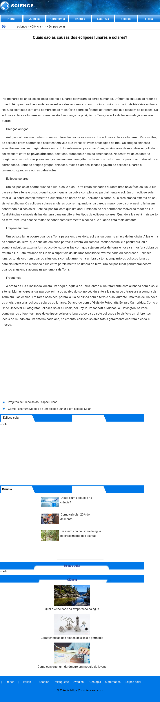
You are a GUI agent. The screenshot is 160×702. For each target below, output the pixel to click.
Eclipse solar (57, 26)
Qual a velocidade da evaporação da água (72, 598)
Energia (80, 19)
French (10, 682)
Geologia (95, 682)
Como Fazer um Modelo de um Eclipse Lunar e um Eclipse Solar (49, 409)
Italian (27, 682)
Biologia (126, 19)
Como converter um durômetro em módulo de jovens (72, 655)
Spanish (44, 682)
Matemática (112, 682)
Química (34, 19)
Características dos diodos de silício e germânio (72, 627)
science (22, 26)
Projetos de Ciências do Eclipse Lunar (32, 402)
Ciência (36, 26)
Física (149, 19)
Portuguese (61, 682)
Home (11, 19)
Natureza (103, 19)
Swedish (78, 682)
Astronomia (57, 19)
